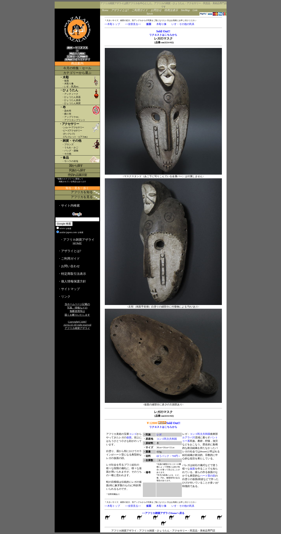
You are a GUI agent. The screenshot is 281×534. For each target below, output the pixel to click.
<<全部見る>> (133, 24)
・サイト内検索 (69, 205)
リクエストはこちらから (163, 34)
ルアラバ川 (188, 437)
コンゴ (133, 433)
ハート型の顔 (207, 475)
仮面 (129, 437)
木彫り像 (161, 24)
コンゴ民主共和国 (167, 438)
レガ (159, 434)
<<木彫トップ (112, 24)
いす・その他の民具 (183, 24)
